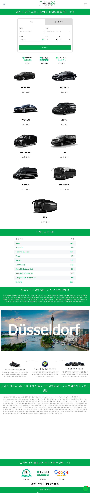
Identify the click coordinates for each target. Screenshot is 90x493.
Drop (47, 28)
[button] (85, 488)
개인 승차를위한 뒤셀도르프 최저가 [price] (45, 369)
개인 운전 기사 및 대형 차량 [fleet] (75, 369)
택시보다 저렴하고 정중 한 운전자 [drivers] (15, 369)
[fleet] (75, 364)
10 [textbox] (47, 39)
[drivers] (15, 364)
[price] (45, 364)
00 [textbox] (60, 39)
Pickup (21, 28)
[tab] (31, 22)
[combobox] (31, 31)
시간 (47, 36)
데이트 (21, 36)
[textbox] (31, 31)
